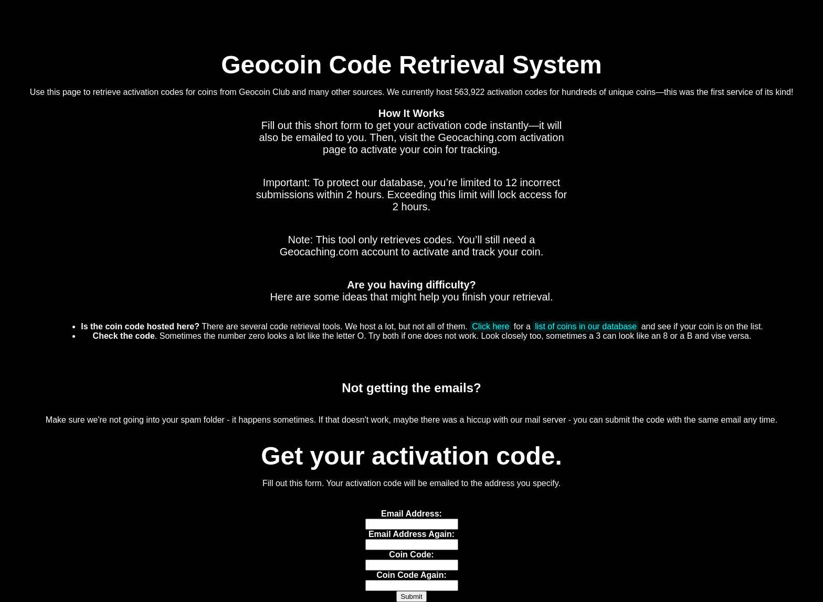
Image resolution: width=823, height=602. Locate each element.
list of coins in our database (586, 326)
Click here (490, 326)
